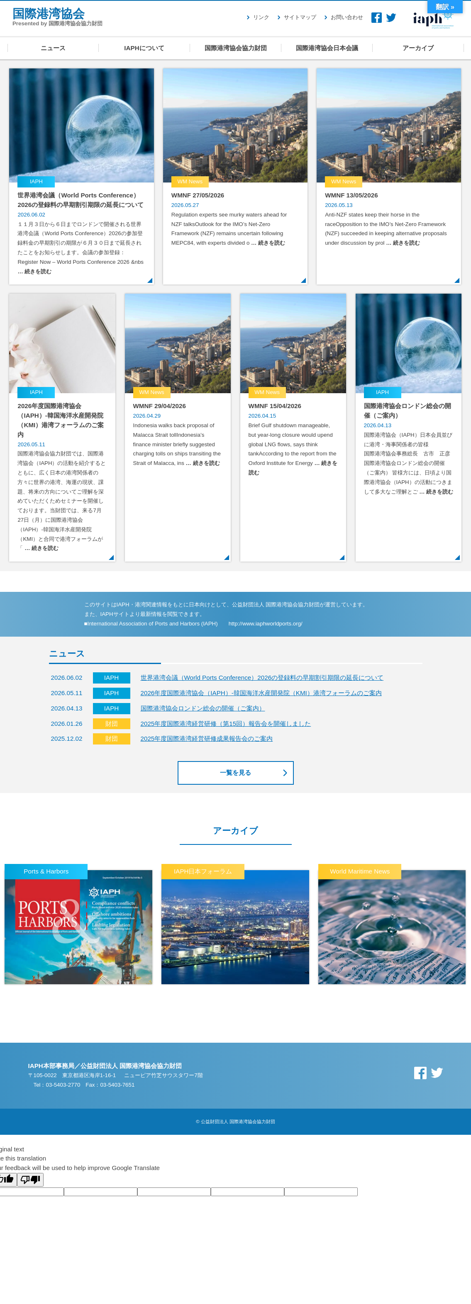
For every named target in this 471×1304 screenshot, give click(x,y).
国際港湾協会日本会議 (327, 47)
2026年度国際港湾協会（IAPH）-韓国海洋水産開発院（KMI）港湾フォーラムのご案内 (261, 692)
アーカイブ (418, 47)
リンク (261, 17)
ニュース (53, 47)
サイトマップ (300, 17)
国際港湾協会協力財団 (236, 47)
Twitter (391, 17)
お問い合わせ (347, 17)
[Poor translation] (30, 1180)
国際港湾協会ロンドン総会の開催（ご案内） (203, 708)
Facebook (376, 17)
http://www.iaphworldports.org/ (266, 623)
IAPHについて (144, 47)
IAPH (433, 18)
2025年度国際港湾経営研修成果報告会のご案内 (207, 738)
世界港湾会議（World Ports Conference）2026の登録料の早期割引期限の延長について (262, 677)
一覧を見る (235, 772)
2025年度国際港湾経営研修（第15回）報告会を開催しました (226, 723)
